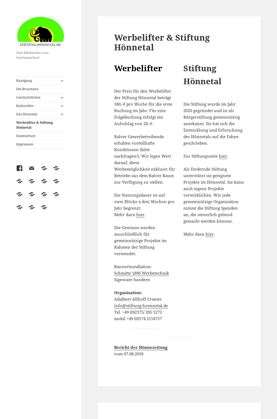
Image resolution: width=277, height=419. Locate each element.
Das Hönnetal (26, 114)
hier (140, 214)
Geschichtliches (28, 97)
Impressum (24, 144)
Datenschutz (25, 136)
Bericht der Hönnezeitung (140, 347)
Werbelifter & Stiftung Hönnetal (34, 125)
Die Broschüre (27, 89)
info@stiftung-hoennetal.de (141, 305)
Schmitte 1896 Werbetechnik (141, 273)
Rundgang (24, 80)
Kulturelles (24, 105)
